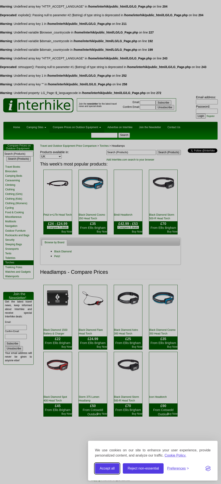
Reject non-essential (143, 468)
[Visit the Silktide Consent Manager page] (208, 468)
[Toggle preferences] (178, 468)
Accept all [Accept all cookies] (107, 468)
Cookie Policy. (175, 455)
